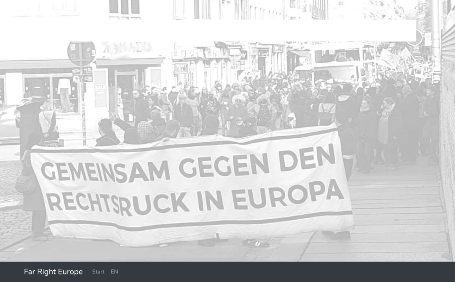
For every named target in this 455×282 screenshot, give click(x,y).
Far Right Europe (53, 271)
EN (114, 271)
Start (98, 271)
